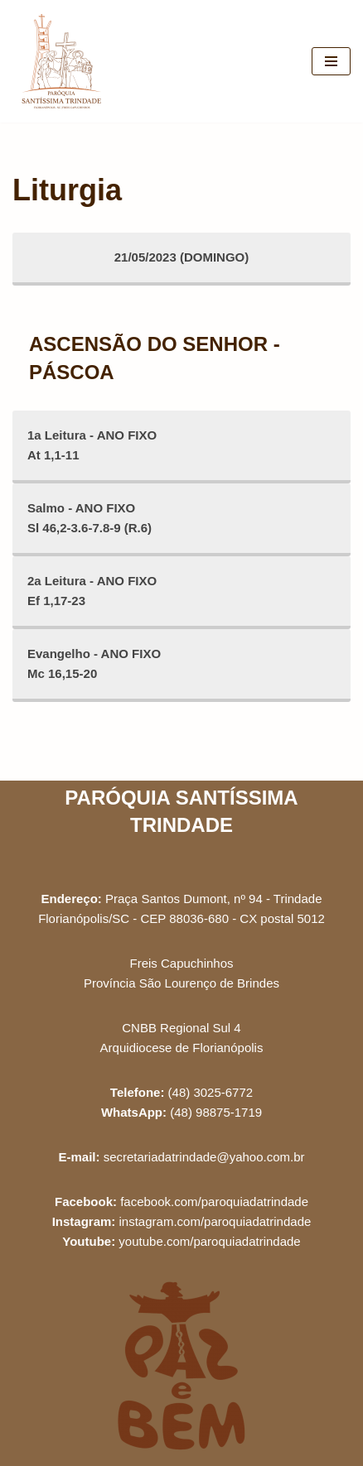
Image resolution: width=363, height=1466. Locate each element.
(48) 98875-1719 (216, 1112)
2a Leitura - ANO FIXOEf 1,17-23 (92, 591)
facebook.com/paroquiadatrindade (214, 1201)
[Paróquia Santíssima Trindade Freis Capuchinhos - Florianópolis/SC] (62, 61)
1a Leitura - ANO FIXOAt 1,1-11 (92, 445)
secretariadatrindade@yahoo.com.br (204, 1157)
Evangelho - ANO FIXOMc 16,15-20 (94, 663)
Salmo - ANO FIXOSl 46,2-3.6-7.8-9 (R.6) (89, 518)
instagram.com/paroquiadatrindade (215, 1221)
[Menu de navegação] (331, 61)
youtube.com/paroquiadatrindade (209, 1241)
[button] (328, 23)
